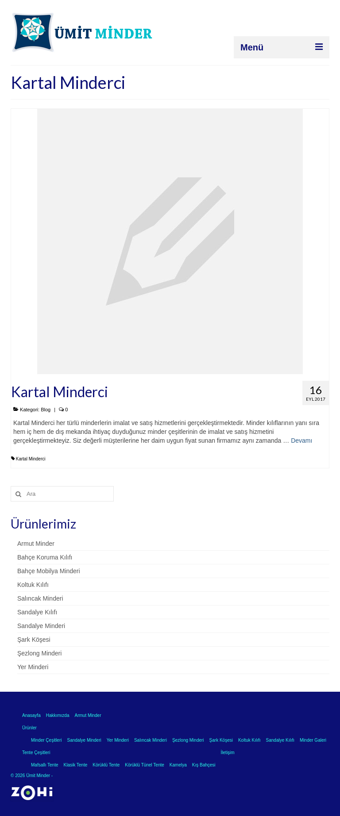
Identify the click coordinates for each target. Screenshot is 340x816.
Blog (45, 409)
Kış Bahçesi (204, 764)
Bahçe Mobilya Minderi (48, 571)
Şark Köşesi (33, 639)
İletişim (228, 752)
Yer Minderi (32, 666)
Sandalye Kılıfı (37, 612)
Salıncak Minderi (40, 598)
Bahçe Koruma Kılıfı (45, 557)
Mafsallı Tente (44, 764)
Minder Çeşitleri (46, 740)
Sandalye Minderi (41, 625)
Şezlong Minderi (39, 653)
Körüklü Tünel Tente (144, 764)
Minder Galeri (313, 740)
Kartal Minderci (31, 458)
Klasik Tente (76, 764)
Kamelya (178, 764)
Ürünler (29, 727)
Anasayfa (31, 715)
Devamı (301, 440)
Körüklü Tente (106, 764)
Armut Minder (35, 543)
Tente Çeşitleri (36, 752)
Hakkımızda (58, 715)
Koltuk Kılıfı (33, 584)
